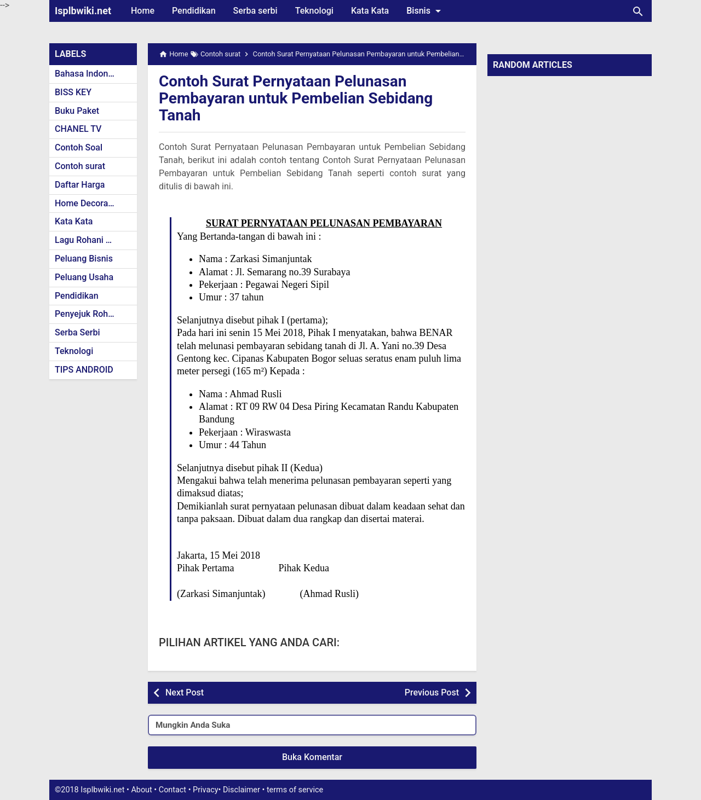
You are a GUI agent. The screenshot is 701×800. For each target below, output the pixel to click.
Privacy (206, 790)
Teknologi (314, 10)
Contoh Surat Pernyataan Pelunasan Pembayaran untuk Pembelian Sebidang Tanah (296, 98)
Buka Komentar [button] (312, 757)
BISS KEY (73, 92)
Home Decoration (89, 203)
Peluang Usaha (84, 277)
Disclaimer (241, 790)
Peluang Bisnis (84, 258)
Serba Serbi (77, 332)
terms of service (295, 790)
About (141, 790)
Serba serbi (255, 10)
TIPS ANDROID (84, 369)
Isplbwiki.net (83, 10)
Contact (172, 790)
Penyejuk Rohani (87, 314)
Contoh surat (80, 166)
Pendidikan (194, 10)
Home (142, 10)
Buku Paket (77, 111)
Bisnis (425, 11)
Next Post (184, 692)
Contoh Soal (78, 147)
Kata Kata (370, 10)
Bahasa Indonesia (89, 73)
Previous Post (432, 692)
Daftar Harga (80, 184)
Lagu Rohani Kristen (94, 240)
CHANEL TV (78, 129)
